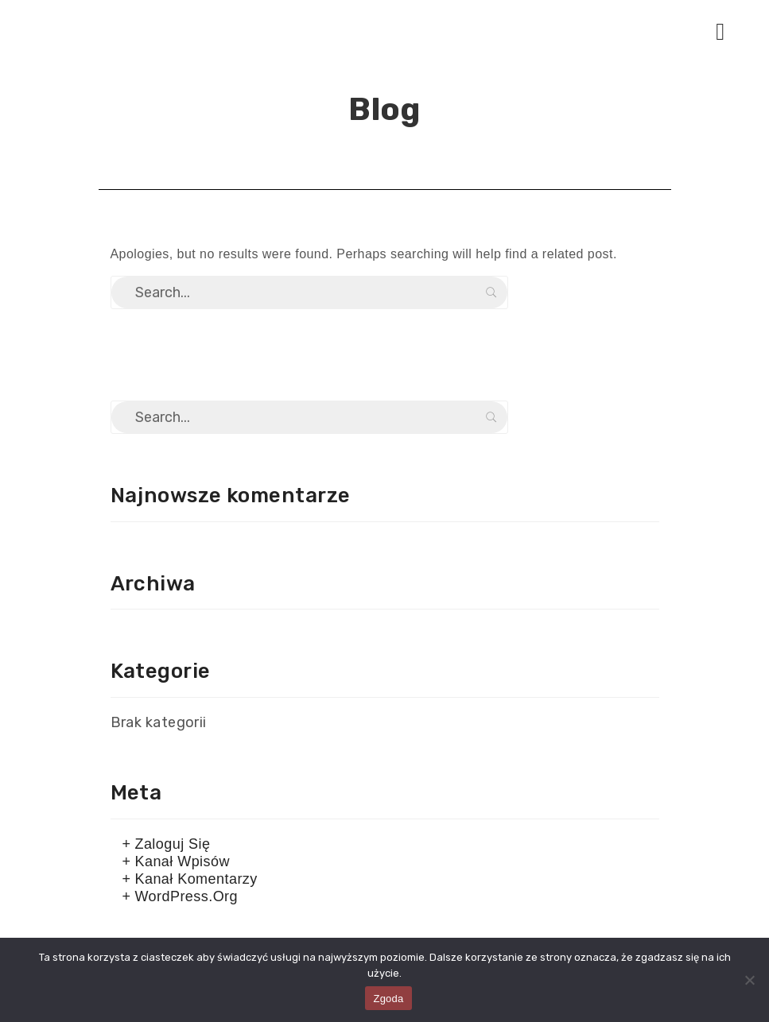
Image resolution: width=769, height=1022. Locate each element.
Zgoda (388, 999)
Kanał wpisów (181, 861)
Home (352, 142)
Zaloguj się (172, 844)
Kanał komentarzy (195, 879)
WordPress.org (186, 896)
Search (491, 292)
